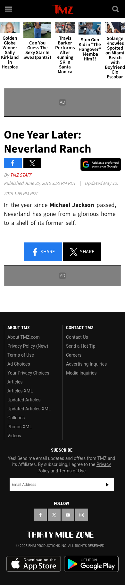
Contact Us (77, 337)
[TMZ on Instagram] (81, 515)
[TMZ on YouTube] (68, 515)
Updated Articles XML (29, 408)
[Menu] (9, 9)
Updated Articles (23, 399)
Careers (73, 355)
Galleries (16, 417)
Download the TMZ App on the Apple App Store (33, 564)
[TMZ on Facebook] (40, 515)
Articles (15, 381)
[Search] (116, 9)
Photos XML (19, 426)
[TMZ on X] (54, 515)
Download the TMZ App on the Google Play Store (91, 564)
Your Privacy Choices (28, 373)
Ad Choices (18, 364)
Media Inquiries (81, 373)
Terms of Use (20, 355)
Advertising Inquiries (86, 364)
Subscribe (107, 484)
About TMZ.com (23, 337)
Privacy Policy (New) (27, 346)
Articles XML (20, 390)
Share (43, 252)
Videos (14, 435)
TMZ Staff (20, 175)
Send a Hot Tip (80, 346)
